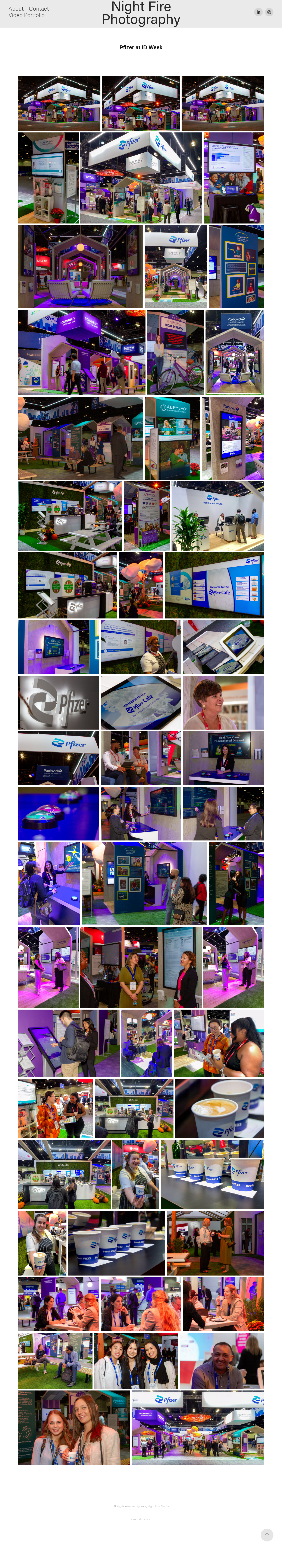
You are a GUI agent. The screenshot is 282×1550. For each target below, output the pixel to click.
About (16, 9)
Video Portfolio (27, 15)
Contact (39, 9)
